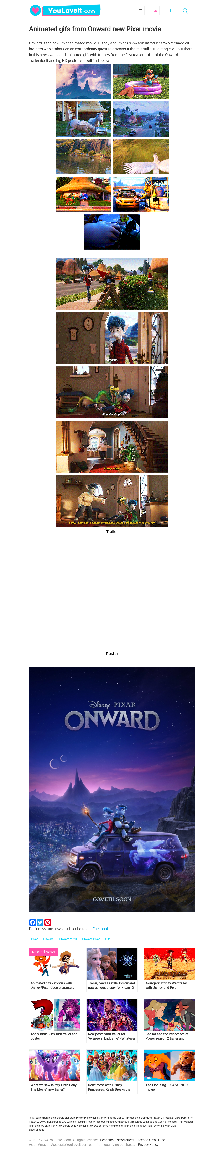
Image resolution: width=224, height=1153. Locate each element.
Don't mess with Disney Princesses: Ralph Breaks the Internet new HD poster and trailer (109, 1087)
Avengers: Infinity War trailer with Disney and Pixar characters (166, 985)
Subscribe (155, 10)
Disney (80, 1117)
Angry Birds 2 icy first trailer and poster (54, 1036)
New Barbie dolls (66, 1125)
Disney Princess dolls (128, 1117)
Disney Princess (107, 1117)
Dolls (144, 1117)
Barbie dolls (49, 1117)
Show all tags (36, 1129)
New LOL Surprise (98, 1125)
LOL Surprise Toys (72, 1121)
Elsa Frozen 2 (154, 1117)
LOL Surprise (54, 1121)
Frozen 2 (168, 1117)
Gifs (107, 939)
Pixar (34, 939)
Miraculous (99, 1121)
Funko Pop (179, 1117)
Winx (161, 1125)
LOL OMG (41, 1121)
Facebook (170, 10)
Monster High (175, 1121)
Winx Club (170, 1125)
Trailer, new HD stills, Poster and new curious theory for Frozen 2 (111, 985)
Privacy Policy (148, 1144)
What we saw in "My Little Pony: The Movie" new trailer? (54, 1087)
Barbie (39, 1117)
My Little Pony (49, 1125)
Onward (48, 939)
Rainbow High (144, 1125)
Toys (155, 1125)
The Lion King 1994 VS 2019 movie (167, 1087)
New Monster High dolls (122, 1125)
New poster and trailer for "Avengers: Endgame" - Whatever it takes (111, 1036)
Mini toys (87, 1121)
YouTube (158, 1140)
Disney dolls (91, 1117)
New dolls (82, 1125)
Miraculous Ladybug (117, 1121)
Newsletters (125, 1140)
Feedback (107, 1140)
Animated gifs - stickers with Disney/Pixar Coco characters (52, 985)
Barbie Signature (66, 1117)
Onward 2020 (68, 939)
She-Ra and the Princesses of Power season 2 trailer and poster (167, 1036)
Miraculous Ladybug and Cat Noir (148, 1121)
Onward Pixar (91, 939)
